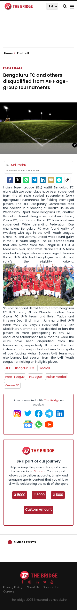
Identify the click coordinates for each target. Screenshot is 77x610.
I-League (35, 377)
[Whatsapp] (26, 180)
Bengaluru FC (24, 368)
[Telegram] (34, 180)
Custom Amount (38, 509)
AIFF (8, 368)
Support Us (51, 587)
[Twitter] (18, 180)
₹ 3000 (39, 495)
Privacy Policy (12, 587)
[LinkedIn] (43, 180)
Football (13, 67)
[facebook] (10, 180)
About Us (32, 587)
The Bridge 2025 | (23, 600)
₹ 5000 (19, 495)
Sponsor (40, 471)
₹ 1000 (58, 495)
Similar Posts (25, 542)
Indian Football (56, 377)
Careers (8, 591)
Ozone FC (12, 385)
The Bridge (51, 400)
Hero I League (15, 377)
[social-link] (67, 180)
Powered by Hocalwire (51, 600)
